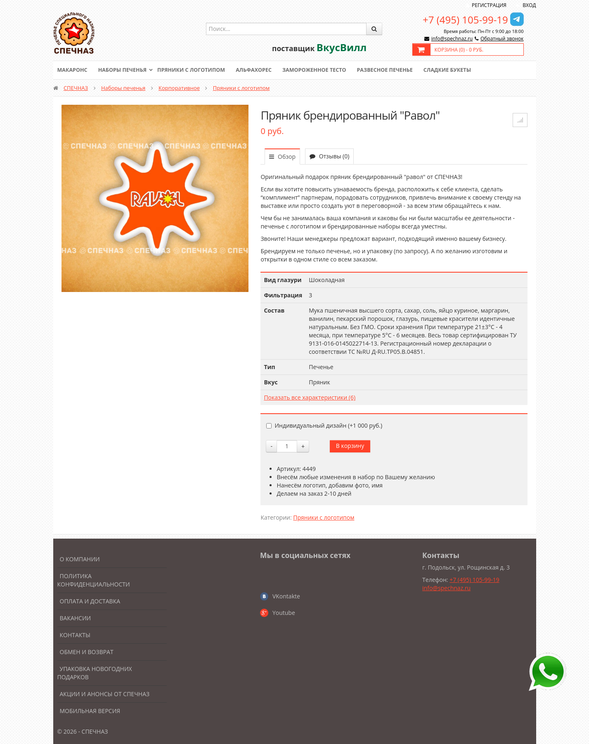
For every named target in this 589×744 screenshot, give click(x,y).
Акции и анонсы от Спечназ (105, 694)
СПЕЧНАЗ (76, 88)
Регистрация (489, 5)
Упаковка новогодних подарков (94, 673)
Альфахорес (259, 70)
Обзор (282, 156)
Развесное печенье (394, 70)
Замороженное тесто (322, 70)
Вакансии (75, 618)
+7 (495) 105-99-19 (465, 19)
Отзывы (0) (329, 156)
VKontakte (286, 596)
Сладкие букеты (458, 70)
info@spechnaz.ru (452, 38)
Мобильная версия (90, 711)
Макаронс (73, 70)
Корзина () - (459, 49)
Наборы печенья (124, 70)
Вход (529, 5)
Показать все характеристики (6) (309, 397)
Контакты (75, 635)
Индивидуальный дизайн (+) (324, 425)
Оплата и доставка (90, 601)
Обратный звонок (502, 38)
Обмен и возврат (87, 652)
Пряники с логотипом (195, 70)
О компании (80, 559)
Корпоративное (179, 88)
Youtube (283, 613)
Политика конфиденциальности (93, 580)
